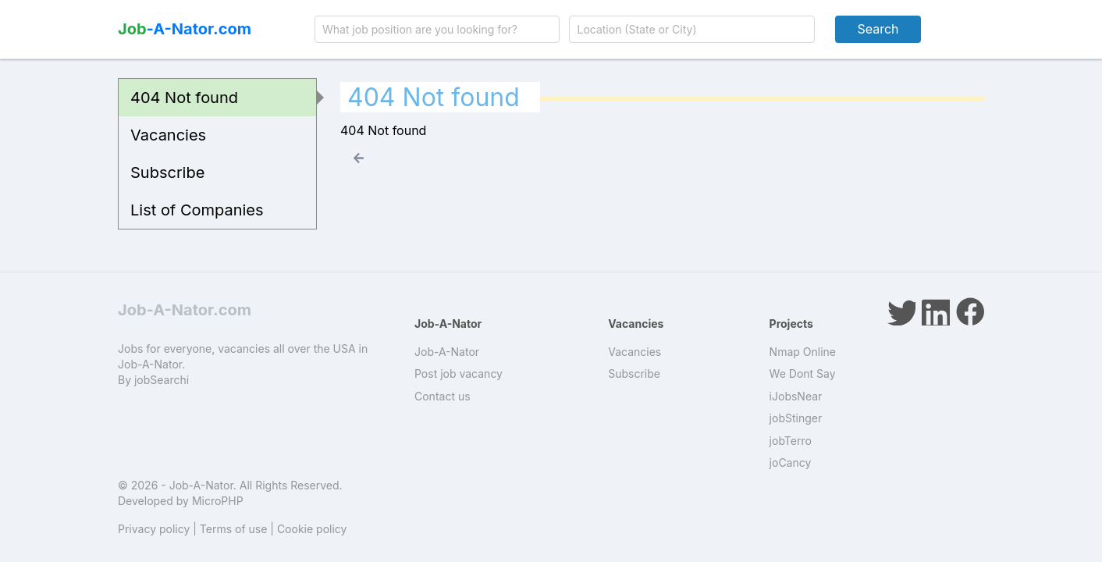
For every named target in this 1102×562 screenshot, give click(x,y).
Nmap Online (803, 351)
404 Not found (184, 97)
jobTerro (791, 440)
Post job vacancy (458, 373)
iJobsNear (796, 396)
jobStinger (796, 418)
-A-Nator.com (184, 29)
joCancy (791, 462)
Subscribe (167, 172)
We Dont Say (803, 373)
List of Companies (197, 210)
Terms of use (234, 528)
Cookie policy (312, 528)
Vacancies (168, 135)
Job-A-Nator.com (184, 310)
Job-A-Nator (446, 351)
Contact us (442, 396)
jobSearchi (161, 379)
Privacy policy (154, 528)
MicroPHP (218, 500)
